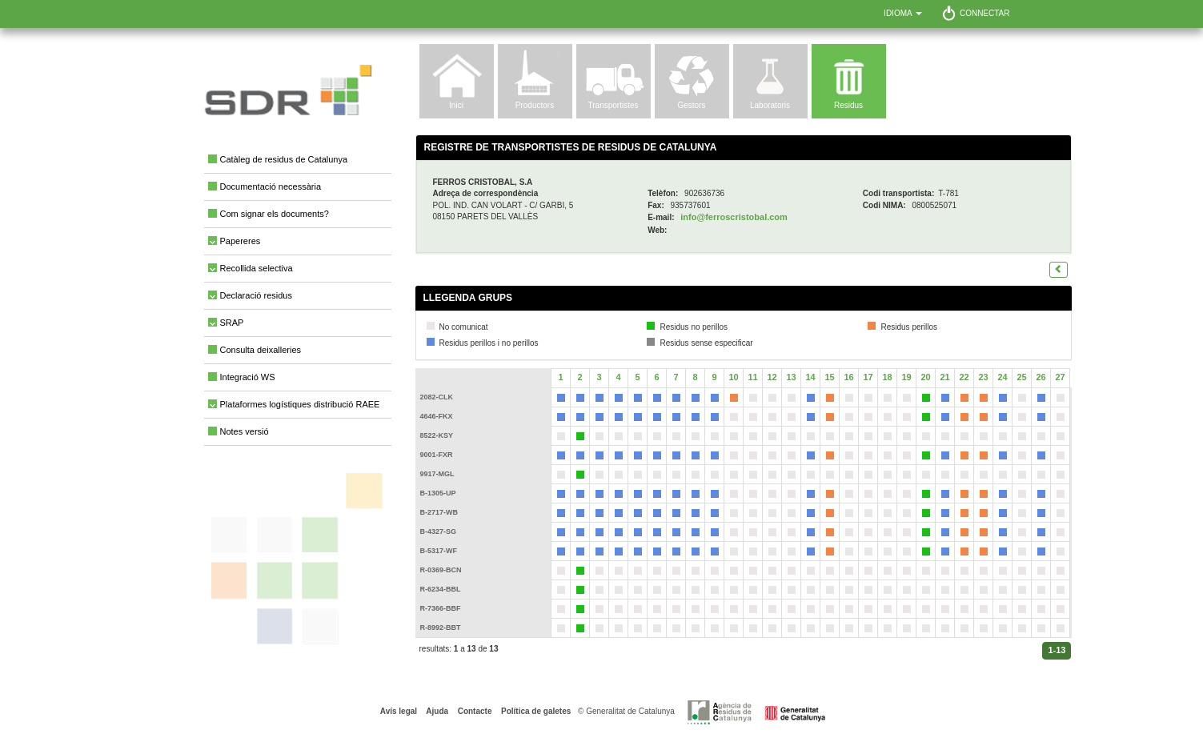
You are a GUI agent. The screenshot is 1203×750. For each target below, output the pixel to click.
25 (1021, 377)
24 (1002, 377)
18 (887, 377)
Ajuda (436, 711)
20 (925, 377)
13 (791, 377)
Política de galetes (535, 711)
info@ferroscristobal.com (734, 217)
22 (963, 377)
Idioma (903, 13)
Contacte (473, 711)
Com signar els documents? (274, 214)
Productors (534, 105)
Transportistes (613, 105)
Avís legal (398, 711)
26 (1040, 377)
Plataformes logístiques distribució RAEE (300, 404)
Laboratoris (770, 105)
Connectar (985, 13)
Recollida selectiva (256, 268)
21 (944, 377)
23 (983, 377)
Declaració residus (256, 295)
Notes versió (244, 431)
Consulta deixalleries (261, 350)
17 (867, 377)
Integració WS (247, 377)
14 (810, 377)
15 (829, 377)
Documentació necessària (271, 186)
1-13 (1056, 650)
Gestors (691, 105)
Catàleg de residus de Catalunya (284, 159)
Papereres (240, 241)
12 (771, 377)
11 (752, 377)
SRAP (232, 322)
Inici (456, 105)
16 (848, 377)
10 (733, 377)
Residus (848, 105)
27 (1060, 377)
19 (906, 377)
